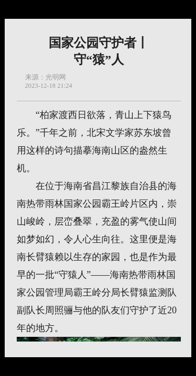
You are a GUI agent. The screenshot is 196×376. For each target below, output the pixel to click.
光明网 (55, 77)
